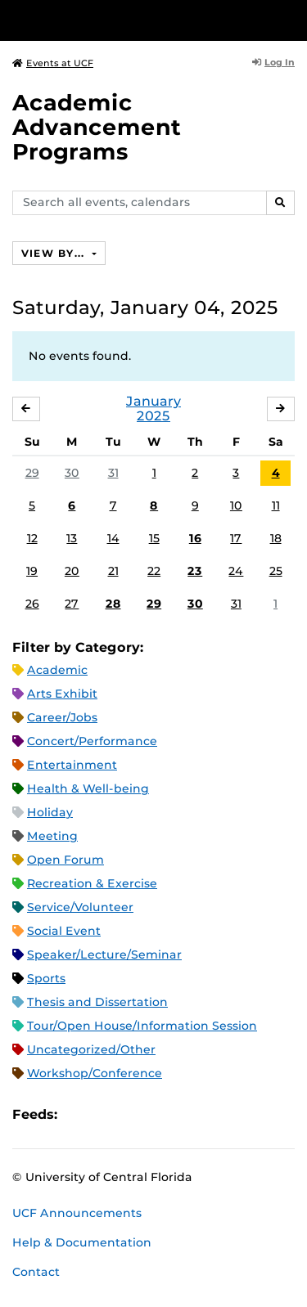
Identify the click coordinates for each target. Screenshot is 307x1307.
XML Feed (162, 1115)
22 (153, 571)
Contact (36, 1271)
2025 (153, 416)
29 (32, 472)
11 (276, 505)
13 (71, 538)
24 (235, 571)
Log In (273, 62)
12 (32, 538)
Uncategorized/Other (91, 1049)
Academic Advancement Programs (96, 127)
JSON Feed (190, 1115)
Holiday (50, 812)
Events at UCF (52, 63)
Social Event (64, 930)
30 (72, 472)
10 (236, 505)
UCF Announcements (77, 1213)
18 (276, 538)
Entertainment (72, 764)
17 (236, 538)
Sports (46, 978)
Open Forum (65, 859)
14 (113, 538)
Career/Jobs (62, 717)
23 (194, 571)
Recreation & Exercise (92, 883)
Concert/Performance (92, 741)
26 (32, 603)
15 (154, 538)
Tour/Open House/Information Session (142, 1025)
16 (195, 538)
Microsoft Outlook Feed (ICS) (106, 1115)
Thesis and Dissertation (97, 1002)
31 (113, 472)
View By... (54, 253)
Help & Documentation (81, 1242)
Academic (57, 669)
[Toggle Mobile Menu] (290, 19)
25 (275, 571)
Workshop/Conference (94, 1073)
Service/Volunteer (80, 907)
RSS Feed (134, 1115)
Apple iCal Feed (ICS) (79, 1115)
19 (32, 571)
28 (113, 603)
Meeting (52, 836)
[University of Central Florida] (124, 20)
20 (72, 571)
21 (113, 571)
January (153, 401)
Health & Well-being (88, 788)
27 (72, 603)
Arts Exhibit (62, 693)
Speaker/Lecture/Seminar (104, 954)
